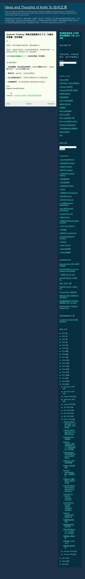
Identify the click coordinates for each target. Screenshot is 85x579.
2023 (64, 339)
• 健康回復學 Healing (66, 186)
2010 (64, 378)
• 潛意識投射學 (64, 179)
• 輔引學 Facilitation (66, 170)
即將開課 (62, 108)
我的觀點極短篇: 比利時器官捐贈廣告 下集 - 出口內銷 (69, 35)
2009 (64, 381)
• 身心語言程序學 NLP (67, 160)
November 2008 (69, 391)
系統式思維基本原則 (34, 95)
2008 (64, 384)
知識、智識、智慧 (65, 283)
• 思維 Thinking (64, 217)
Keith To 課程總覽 (65, 111)
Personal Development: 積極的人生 (68, 515)
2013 (64, 369)
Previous (51, 104)
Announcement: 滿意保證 (68, 292)
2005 (64, 564)
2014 (64, 366)
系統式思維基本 (16, 56)
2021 (64, 345)
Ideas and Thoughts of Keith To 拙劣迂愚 (36, 7)
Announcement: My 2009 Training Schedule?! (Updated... (68, 506)
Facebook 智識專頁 (66, 87)
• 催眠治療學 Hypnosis (67, 163)
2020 (64, 348)
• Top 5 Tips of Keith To (67, 226)
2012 (64, 372)
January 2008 (68, 554)
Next (8, 104)
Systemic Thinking (21, 95)
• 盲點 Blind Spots (65, 196)
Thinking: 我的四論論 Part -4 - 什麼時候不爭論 (69, 432)
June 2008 (67, 410)
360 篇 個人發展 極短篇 (67, 125)
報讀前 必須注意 (65, 104)
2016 (64, 360)
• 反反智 (62, 189)
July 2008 (67, 407)
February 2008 (69, 551)
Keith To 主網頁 (64, 114)
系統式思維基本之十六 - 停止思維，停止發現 (69, 531)
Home (28, 104)
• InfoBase (62, 242)
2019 (64, 351)
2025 (64, 333)
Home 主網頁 (64, 80)
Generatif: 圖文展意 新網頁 (68, 90)
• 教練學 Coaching (65, 167)
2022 (64, 342)
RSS (61, 135)
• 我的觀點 (63, 230)
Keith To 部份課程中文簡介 (68, 121)
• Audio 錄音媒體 (65, 249)
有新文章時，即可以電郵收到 (69, 83)
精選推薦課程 (64, 97)
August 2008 (68, 404)
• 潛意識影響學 (64, 182)
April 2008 (67, 416)
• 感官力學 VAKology (66, 200)
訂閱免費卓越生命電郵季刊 (68, 128)
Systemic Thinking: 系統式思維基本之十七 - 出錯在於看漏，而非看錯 (69, 445)
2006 (64, 561)
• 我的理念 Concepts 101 (67, 233)
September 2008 (69, 399)
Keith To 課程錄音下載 (67, 118)
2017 (64, 357)
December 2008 (69, 387)
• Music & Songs (65, 245)
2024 (64, 336)
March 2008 (68, 419)
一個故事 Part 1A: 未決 (67, 274)
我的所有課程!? (64, 132)
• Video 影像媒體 (65, 252)
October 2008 (68, 396)
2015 (64, 363)
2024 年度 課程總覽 (66, 100)
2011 (64, 375)
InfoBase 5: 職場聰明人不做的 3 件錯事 (69, 480)
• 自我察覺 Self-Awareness (68, 193)
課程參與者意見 (64, 94)
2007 (64, 558)
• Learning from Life (66, 214)
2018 (64, 354)
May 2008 (67, 413)
